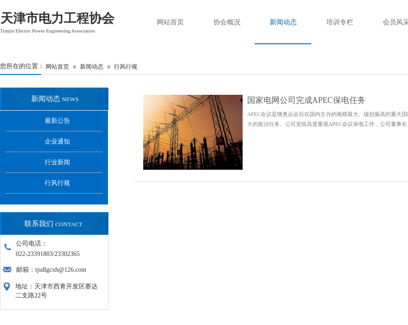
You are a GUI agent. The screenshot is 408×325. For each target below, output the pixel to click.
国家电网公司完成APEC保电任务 (306, 100)
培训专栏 (339, 22)
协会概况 (226, 22)
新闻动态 (91, 66)
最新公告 (57, 120)
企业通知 (57, 141)
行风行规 (125, 66)
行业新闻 (57, 162)
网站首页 (57, 66)
